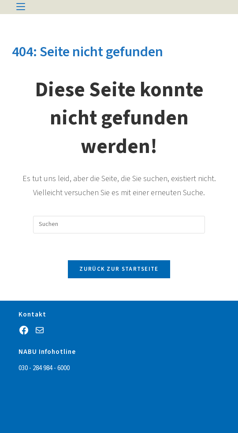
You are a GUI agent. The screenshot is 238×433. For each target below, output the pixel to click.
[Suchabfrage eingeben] (119, 224)
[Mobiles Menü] (20, 7)
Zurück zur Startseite (118, 269)
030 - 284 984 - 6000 (44, 368)
